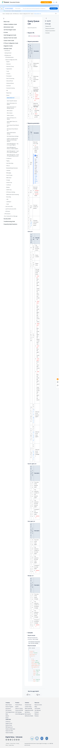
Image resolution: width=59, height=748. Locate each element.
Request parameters (50, 28)
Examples (48, 33)
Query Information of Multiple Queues (11, 107)
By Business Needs (29, 716)
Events (7, 717)
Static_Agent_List (33, 436)
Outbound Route (10, 83)
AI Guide (6, 32)
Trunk (7, 71)
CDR (7, 199)
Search (53, 8)
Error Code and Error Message (10, 216)
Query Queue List (37, 13)
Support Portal (9, 723)
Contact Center (28, 706)
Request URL (48, 26)
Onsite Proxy (9, 182)
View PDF (49, 21)
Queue (32, 13)
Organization (9, 68)
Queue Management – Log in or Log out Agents (12, 144)
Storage (8, 180)
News (7, 714)
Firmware (37, 712)
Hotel (7, 204)
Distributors (8, 708)
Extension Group (10, 66)
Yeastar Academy (9, 732)
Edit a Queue (9, 113)
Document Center (15, 2)
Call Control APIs (9, 206)
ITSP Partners (8, 710)
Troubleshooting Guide (9, 221)
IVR (7, 90)
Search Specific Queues (12, 100)
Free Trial (46, 2)
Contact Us (8, 721)
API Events (7, 211)
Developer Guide (9, 13)
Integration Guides (8, 46)
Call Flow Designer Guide (10, 29)
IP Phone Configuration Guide (11, 43)
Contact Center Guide (9, 40)
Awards (7, 716)
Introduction (7, 50)
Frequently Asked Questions (10, 224)
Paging (7, 160)
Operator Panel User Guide (10, 37)
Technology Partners (10, 712)
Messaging (8, 172)
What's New (6, 21)
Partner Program (9, 706)
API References (16, 13)
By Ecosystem (28, 714)
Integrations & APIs (29, 710)
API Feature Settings (10, 192)
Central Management (19, 714)
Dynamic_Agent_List (33, 416)
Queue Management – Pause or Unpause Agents (12, 148)
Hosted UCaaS (28, 704)
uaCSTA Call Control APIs (10, 209)
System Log (8, 189)
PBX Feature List (9, 727)
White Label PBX (28, 708)
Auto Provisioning (10, 78)
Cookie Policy (11, 745)
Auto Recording (9, 163)
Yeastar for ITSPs (9, 730)
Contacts (8, 73)
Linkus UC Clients (19, 708)
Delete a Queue (10, 115)
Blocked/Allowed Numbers (12, 168)
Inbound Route (9, 80)
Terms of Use (12, 743)
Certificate (8, 184)
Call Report (8, 201)
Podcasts (37, 716)
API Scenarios (7, 213)
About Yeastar (9, 704)
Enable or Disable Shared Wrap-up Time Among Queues (12, 140)
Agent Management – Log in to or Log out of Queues (13, 151)
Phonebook (8, 76)
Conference (8, 158)
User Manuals (38, 710)
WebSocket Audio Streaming (12, 194)
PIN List (8, 165)
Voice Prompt (9, 175)
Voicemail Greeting (10, 88)
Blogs (36, 706)
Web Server (8, 177)
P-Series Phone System (18, 705)
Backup (8, 187)
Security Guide (7, 218)
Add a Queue (9, 110)
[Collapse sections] (56, 13)
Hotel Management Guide (10, 35)
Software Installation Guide (10, 24)
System (8, 61)
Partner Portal (9, 725)
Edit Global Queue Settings (12, 136)
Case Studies (37, 708)
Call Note (8, 170)
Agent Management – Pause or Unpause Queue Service (13, 155)
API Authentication (9, 57)
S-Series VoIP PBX (19, 710)
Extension (8, 64)
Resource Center (38, 704)
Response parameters (50, 30)
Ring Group (8, 93)
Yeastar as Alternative (10, 729)
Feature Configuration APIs (25, 13)
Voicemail (8, 85)
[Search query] (36, 8)
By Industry (27, 712)
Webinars (37, 714)
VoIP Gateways (18, 712)
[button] (3, 21)
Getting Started (8, 53)
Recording (8, 197)
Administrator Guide (8, 27)
